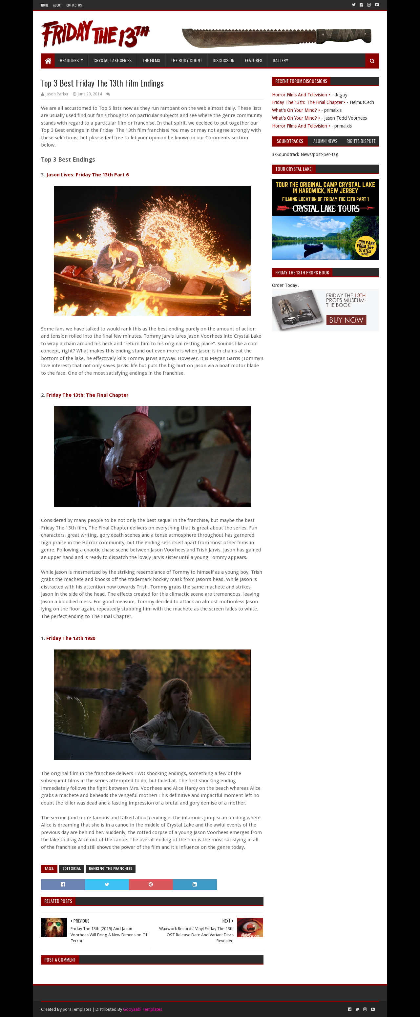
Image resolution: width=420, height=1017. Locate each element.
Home (44, 5)
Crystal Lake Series (113, 60)
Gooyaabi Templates (142, 1009)
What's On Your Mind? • (296, 110)
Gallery (280, 60)
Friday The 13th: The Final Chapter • (309, 102)
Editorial (71, 868)
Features (253, 60)
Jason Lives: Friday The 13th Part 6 (87, 175)
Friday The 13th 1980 (70, 638)
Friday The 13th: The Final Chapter (87, 395)
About (57, 5)
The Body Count (186, 60)
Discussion (223, 60)
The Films (151, 60)
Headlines (69, 60)
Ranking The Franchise (110, 868)
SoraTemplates (77, 1009)
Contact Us (74, 5)
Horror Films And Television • (301, 94)
